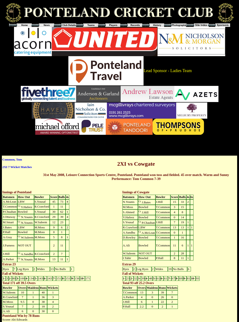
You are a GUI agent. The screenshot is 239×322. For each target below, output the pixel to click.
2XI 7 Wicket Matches (17, 167)
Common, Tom (12, 159)
